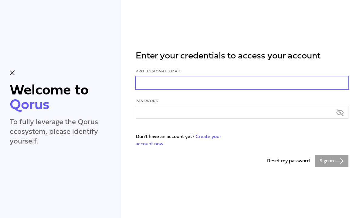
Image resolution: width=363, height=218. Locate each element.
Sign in (332, 161)
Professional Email (159, 71)
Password (147, 101)
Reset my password (288, 161)
